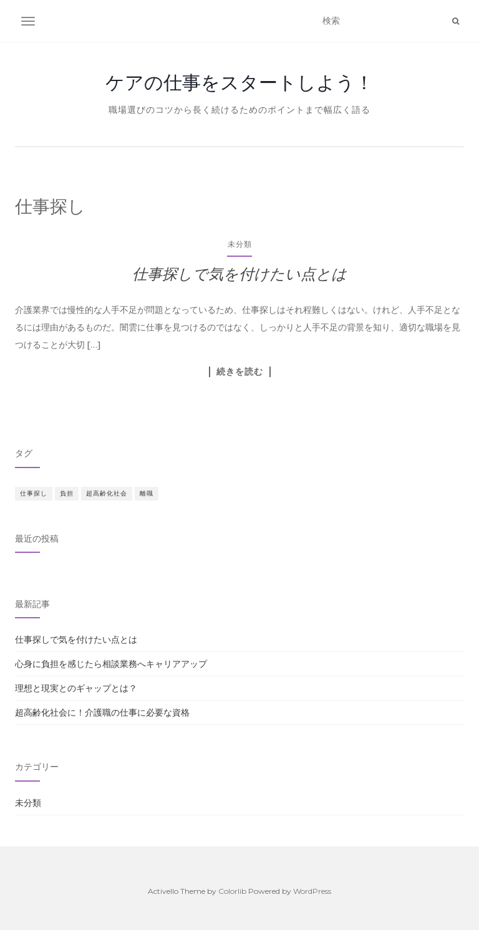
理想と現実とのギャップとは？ (76, 688)
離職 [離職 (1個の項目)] (146, 493)
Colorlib (232, 891)
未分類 (240, 244)
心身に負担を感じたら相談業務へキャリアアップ (111, 663)
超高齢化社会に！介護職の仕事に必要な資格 (102, 712)
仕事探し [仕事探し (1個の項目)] (33, 493)
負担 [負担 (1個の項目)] (67, 493)
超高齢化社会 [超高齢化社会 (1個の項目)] (106, 493)
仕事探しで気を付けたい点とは (239, 274)
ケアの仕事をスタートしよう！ (239, 82)
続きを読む (239, 371)
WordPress (312, 891)
